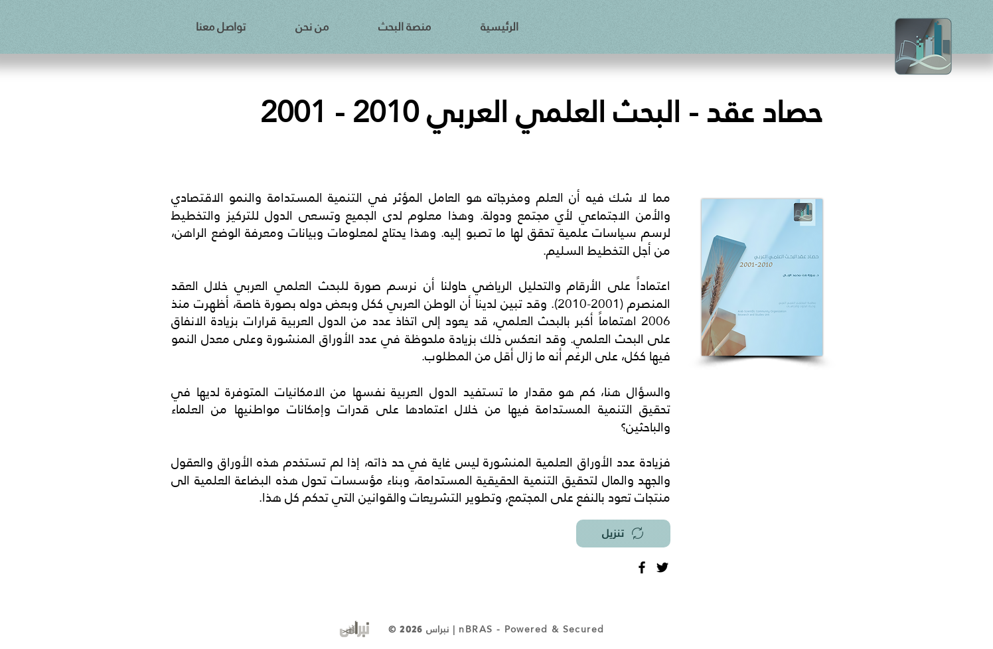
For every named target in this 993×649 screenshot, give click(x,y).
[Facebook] (642, 567)
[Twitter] (662, 567)
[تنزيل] (623, 533)
